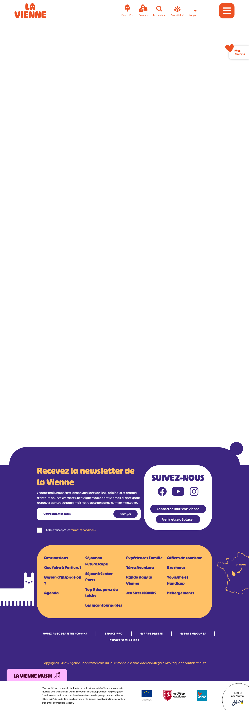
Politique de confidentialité (186, 663)
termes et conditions (83, 530)
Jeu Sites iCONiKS (141, 593)
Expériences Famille (144, 558)
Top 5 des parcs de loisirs (101, 592)
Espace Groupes (193, 633)
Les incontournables (103, 605)
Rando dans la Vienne (139, 580)
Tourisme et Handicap (177, 580)
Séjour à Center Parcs (99, 577)
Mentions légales (153, 663)
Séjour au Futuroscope (96, 561)
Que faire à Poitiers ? (62, 567)
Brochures (176, 567)
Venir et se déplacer (178, 519)
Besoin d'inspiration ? (62, 580)
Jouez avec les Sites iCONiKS (65, 633)
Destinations (56, 558)
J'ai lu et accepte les (71, 530)
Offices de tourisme (184, 558)
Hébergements (180, 593)
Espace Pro (114, 633)
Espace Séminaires (124, 640)
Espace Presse (151, 633)
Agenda (51, 593)
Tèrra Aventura (140, 567)
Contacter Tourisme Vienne (178, 508)
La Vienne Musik (37, 676)
